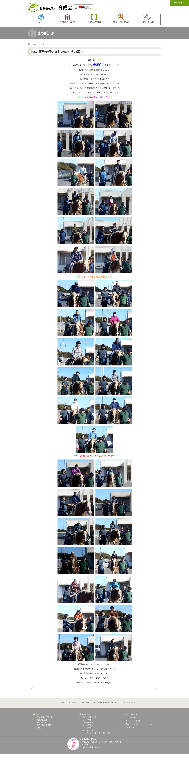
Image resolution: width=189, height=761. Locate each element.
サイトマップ (130, 708)
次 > (156, 694)
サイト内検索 (179, 3)
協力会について (43, 729)
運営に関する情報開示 (45, 732)
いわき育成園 (88, 729)
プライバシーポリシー (87, 708)
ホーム (62, 708)
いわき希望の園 (89, 734)
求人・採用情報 (131, 721)
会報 (39, 734)
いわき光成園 (88, 732)
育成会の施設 (85, 721)
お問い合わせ (72, 708)
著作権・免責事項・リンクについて (110, 708)
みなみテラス (88, 737)
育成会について (40, 721)
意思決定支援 (42, 727)
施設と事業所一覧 (90, 724)
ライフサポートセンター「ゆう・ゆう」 (98, 740)
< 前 (31, 694)
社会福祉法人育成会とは (46, 724)
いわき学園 (87, 727)
